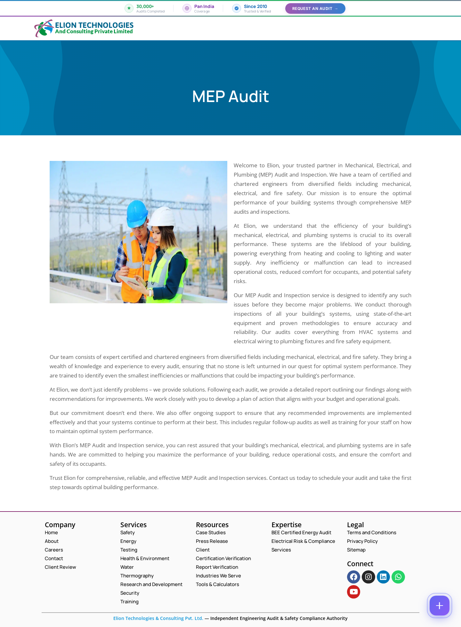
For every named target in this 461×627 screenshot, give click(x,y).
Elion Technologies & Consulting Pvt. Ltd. (158, 618)
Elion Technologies (94, 25)
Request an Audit (315, 8)
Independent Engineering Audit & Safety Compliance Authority (278, 618)
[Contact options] (439, 605)
